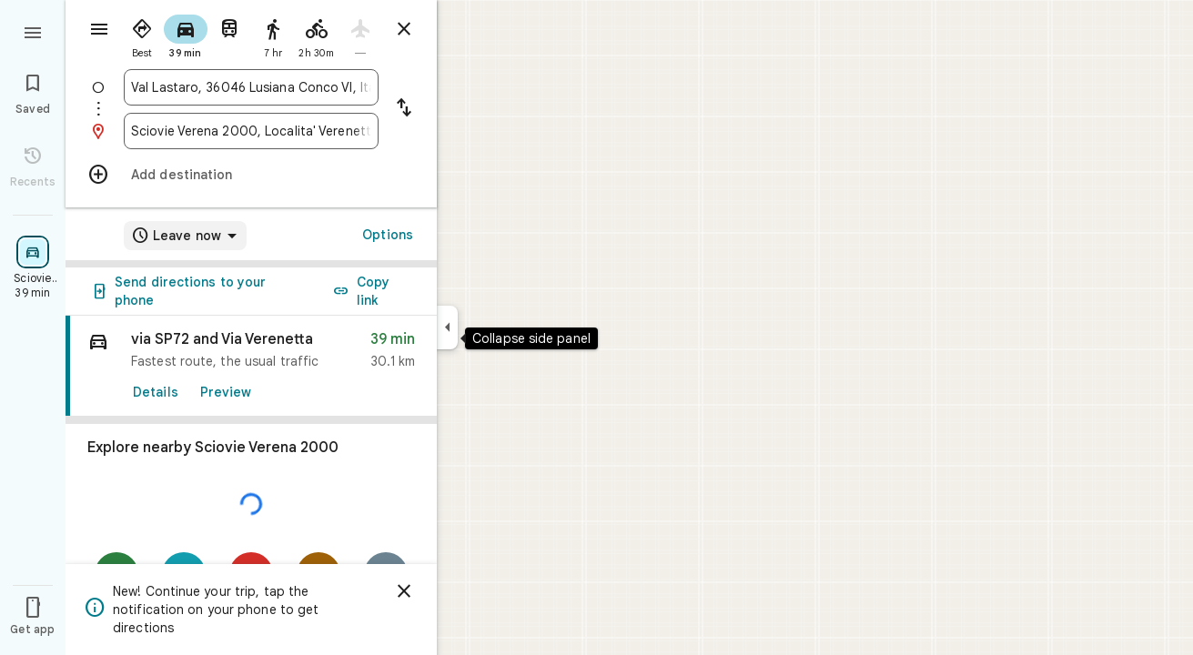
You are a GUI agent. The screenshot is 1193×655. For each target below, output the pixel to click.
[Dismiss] (404, 591)
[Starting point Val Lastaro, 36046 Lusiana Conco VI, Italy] (251, 87)
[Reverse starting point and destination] (404, 109)
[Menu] (33, 31)
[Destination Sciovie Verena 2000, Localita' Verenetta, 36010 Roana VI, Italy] (251, 131)
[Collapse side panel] (447, 327)
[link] (251, 366)
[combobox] (251, 87)
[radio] (142, 34)
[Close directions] (404, 29)
